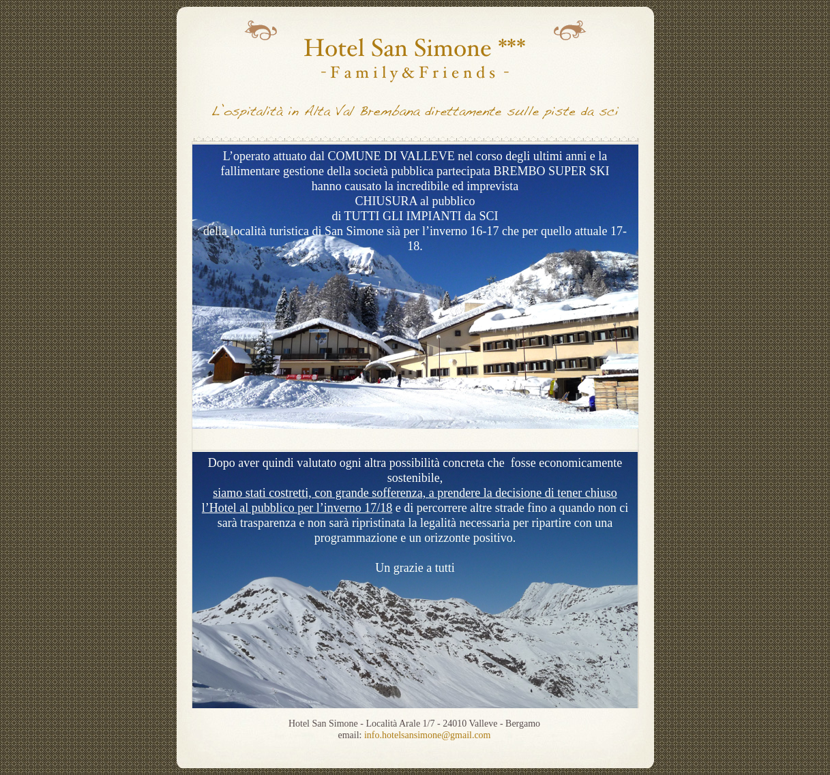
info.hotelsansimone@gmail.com (427, 735)
